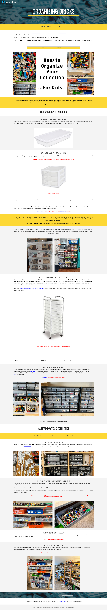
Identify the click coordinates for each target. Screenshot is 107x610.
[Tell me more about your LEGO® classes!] (53, 48)
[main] (53, 11)
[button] (105, 2)
